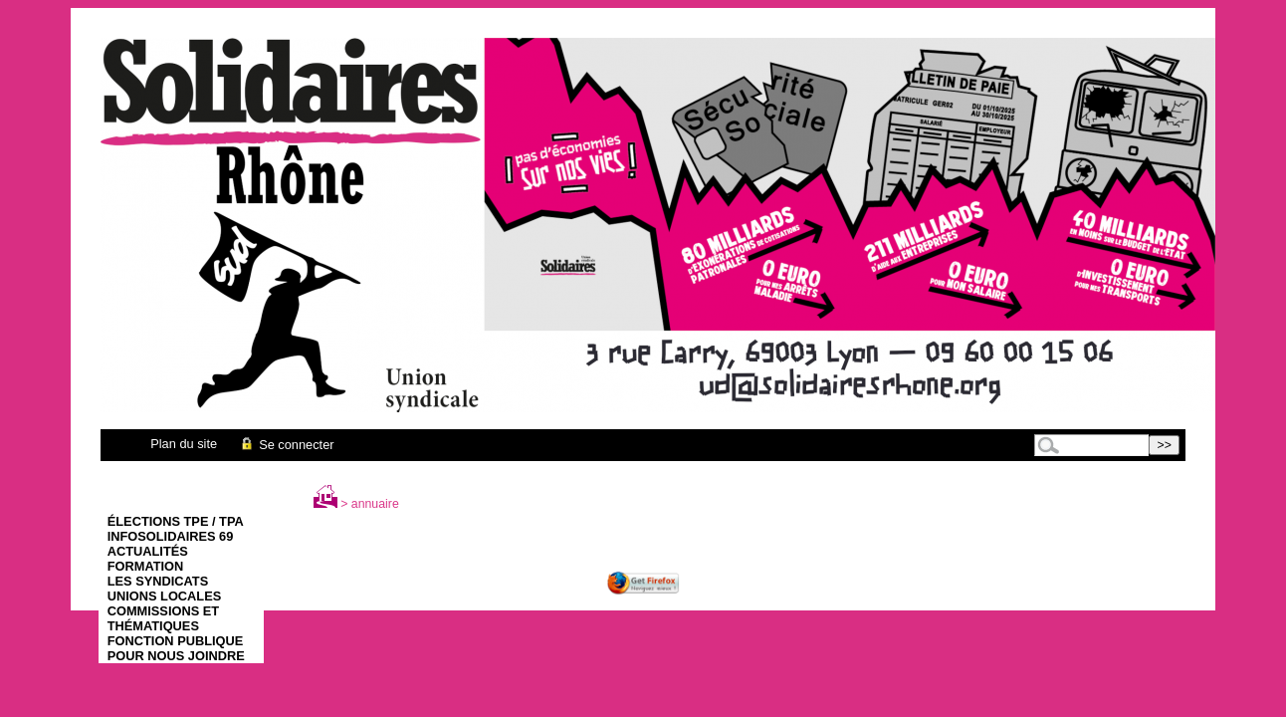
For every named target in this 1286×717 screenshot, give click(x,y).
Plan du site (183, 443)
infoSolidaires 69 (170, 536)
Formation (145, 566)
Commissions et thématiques (163, 618)
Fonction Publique (175, 640)
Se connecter (286, 444)
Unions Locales (164, 596)
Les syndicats (157, 581)
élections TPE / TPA (175, 521)
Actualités (147, 551)
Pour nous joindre (176, 655)
